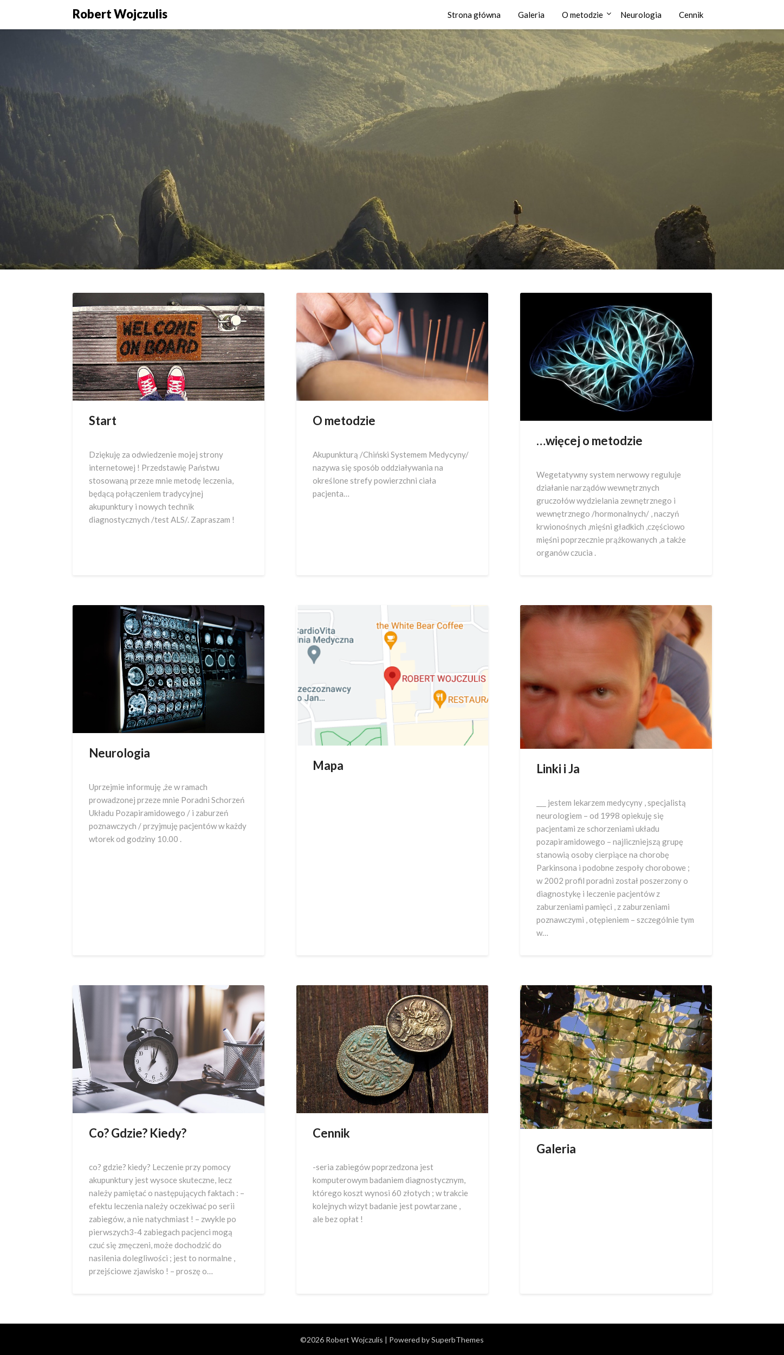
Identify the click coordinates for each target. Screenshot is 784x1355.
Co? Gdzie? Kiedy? (137, 1133)
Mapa (328, 765)
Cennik (691, 15)
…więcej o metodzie (589, 440)
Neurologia (641, 15)
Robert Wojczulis (120, 14)
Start (102, 420)
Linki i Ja (558, 768)
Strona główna (474, 15)
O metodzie (582, 15)
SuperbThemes (457, 1339)
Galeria (531, 15)
